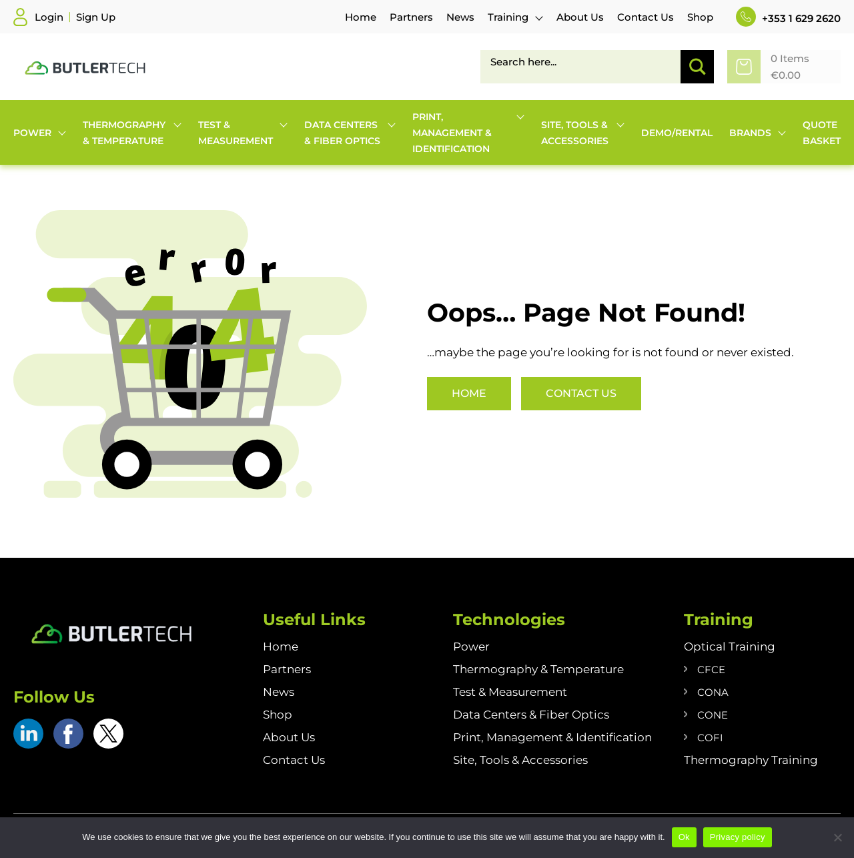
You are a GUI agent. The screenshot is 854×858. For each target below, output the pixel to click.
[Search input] (585, 61)
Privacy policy (737, 837)
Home (469, 393)
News (278, 692)
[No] (837, 837)
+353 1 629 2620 (788, 18)
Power (471, 646)
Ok (684, 837)
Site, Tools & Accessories (520, 760)
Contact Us (581, 393)
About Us (289, 737)
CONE (712, 715)
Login (49, 17)
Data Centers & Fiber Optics (531, 714)
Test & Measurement (510, 692)
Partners (287, 669)
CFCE (711, 669)
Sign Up (95, 17)
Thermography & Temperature (538, 669)
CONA (713, 692)
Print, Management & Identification (552, 737)
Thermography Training (751, 760)
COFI (710, 737)
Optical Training (729, 646)
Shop (277, 714)
